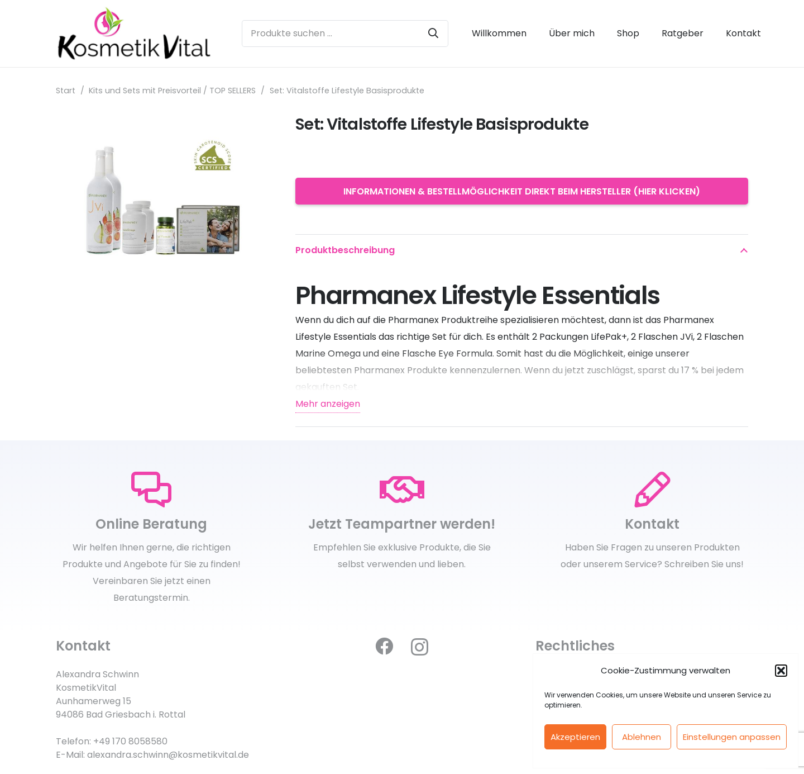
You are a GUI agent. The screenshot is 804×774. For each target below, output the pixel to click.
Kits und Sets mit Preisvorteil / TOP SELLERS (172, 90)
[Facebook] (384, 646)
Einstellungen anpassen (732, 737)
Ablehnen (641, 737)
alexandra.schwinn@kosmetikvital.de (168, 754)
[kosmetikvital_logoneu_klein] (134, 33)
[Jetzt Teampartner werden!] (402, 490)
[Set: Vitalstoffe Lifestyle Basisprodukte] (162, 122)
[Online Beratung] (151, 490)
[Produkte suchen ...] (345, 33)
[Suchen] (433, 33)
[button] (781, 670)
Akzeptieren (575, 737)
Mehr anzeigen (327, 403)
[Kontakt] (652, 490)
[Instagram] (419, 647)
